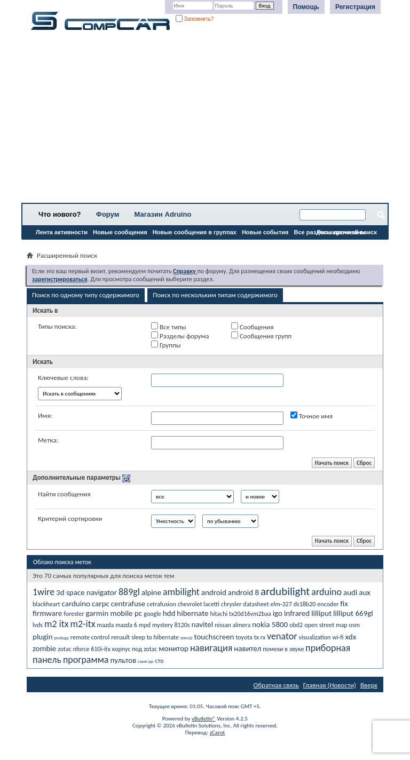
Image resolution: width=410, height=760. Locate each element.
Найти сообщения (64, 494)
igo (277, 613)
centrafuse (128, 603)
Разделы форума (180, 335)
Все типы (168, 326)
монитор (173, 648)
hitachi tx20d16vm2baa (240, 614)
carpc (100, 603)
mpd (145, 625)
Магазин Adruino (163, 214)
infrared (297, 613)
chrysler (231, 604)
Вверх (368, 685)
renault (120, 637)
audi (350, 592)
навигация (211, 648)
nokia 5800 (270, 624)
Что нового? (59, 214)
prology (61, 637)
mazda (105, 625)
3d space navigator (86, 592)
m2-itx (83, 624)
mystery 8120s (171, 625)
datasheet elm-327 (267, 604)
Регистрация (355, 7)
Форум (107, 214)
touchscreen (214, 637)
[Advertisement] (205, 120)
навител (247, 648)
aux (364, 592)
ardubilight (285, 591)
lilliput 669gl (353, 613)
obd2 (296, 625)
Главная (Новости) (329, 685)
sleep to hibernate (155, 637)
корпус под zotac (134, 649)
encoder (327, 604)
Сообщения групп (261, 335)
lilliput (321, 613)
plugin (43, 637)
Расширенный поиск (347, 232)
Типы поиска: (57, 326)
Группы (165, 345)
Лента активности (62, 232)
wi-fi (337, 637)
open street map (325, 625)
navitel (202, 624)
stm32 (186, 637)
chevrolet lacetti (198, 604)
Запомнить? (195, 19)
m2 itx (56, 624)
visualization (314, 637)
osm (354, 625)
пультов (123, 660)
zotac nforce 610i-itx (84, 649)
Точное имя (311, 415)
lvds (38, 625)
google (152, 614)
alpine (151, 592)
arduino (326, 592)
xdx (351, 637)
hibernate (192, 613)
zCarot (217, 732)
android (213, 592)
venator (282, 636)
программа (86, 660)
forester (74, 614)
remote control (89, 637)
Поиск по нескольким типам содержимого (215, 295)
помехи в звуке (283, 649)
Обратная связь (276, 685)
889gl (129, 592)
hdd (169, 613)
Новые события (265, 232)
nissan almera (232, 625)
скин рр (145, 661)
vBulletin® (204, 718)
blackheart (46, 604)
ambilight (181, 592)
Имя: (45, 415)
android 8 (243, 592)
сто (159, 660)
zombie (44, 648)
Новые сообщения (120, 232)
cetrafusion (161, 604)
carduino (76, 603)
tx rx (259, 637)
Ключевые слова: (63, 378)
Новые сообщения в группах (194, 232)
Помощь (306, 7)
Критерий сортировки (70, 518)
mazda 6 (126, 625)
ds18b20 (305, 604)
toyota (243, 637)
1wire (43, 592)
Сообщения (252, 326)
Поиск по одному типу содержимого (85, 295)
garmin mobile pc (114, 613)
